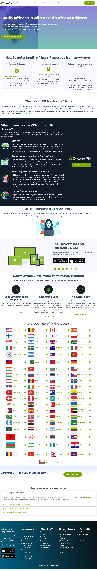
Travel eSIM (63, 554)
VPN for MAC (25, 540)
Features (28, 3)
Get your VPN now (72, 476)
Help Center (63, 534)
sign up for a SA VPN (81, 165)
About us (43, 534)
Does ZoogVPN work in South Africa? (17, 506)
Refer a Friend (83, 536)
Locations (44, 3)
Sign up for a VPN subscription (14, 76)
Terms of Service (45, 547)
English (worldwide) (88, 542)
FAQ (60, 538)
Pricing (36, 3)
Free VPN (24, 536)
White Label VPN (26, 561)
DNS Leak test (64, 545)
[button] (48, 495)
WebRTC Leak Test (65, 547)
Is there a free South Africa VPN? (15, 515)
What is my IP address (66, 543)
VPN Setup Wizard (65, 536)
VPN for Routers (26, 549)
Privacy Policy (44, 545)
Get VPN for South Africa (13, 37)
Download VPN (28, 531)
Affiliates (82, 534)
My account (62, 3)
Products (20, 3)
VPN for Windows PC (27, 538)
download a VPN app (47, 74)
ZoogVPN (88, 499)
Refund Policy (44, 549)
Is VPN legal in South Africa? (14, 495)
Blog (41, 543)
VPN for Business (26, 558)
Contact (53, 3)
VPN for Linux (25, 552)
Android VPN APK (26, 545)
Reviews (42, 536)
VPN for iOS (24, 543)
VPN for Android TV (27, 547)
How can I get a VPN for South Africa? (18, 510)
